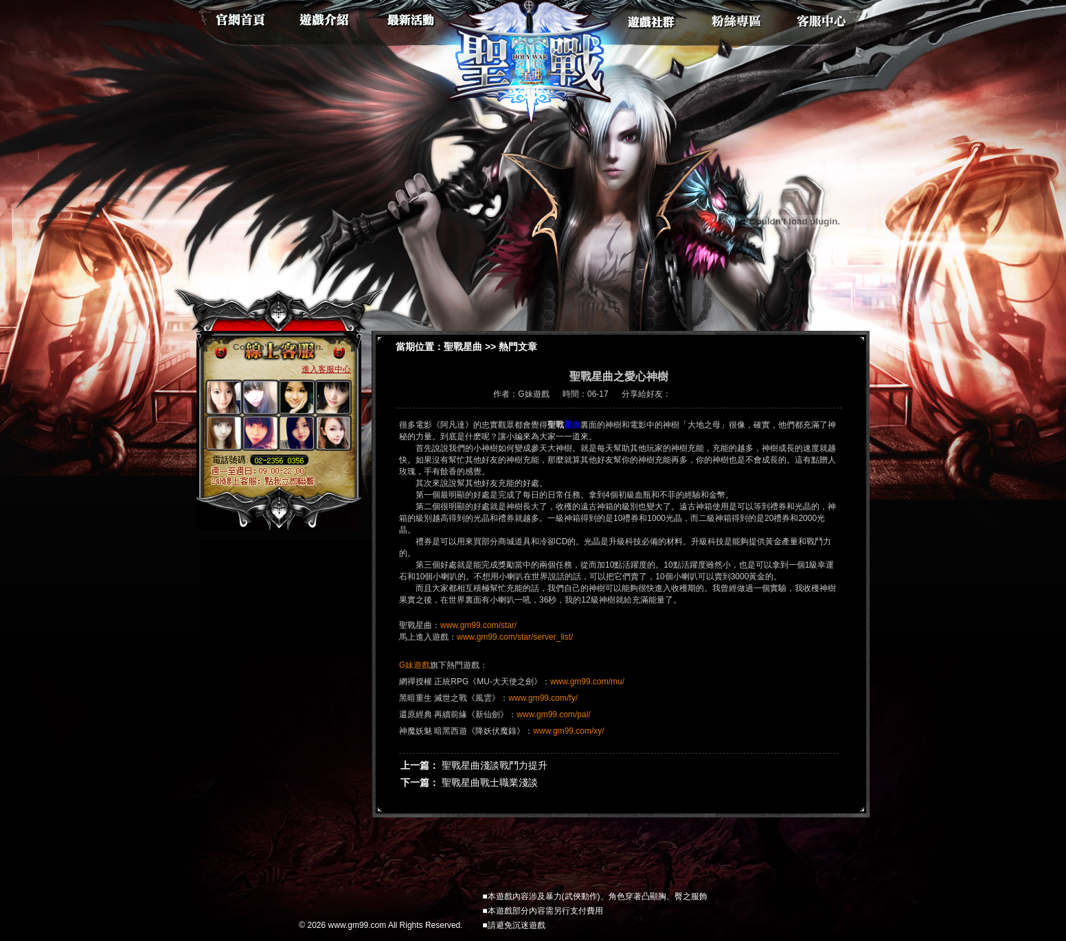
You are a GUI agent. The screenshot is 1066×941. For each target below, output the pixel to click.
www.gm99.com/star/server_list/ (515, 637)
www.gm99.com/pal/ (553, 714)
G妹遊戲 (414, 665)
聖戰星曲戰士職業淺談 (490, 782)
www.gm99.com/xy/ (568, 731)
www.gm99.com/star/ (478, 625)
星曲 (572, 425)
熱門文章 (518, 346)
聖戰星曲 (463, 346)
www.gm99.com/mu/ (587, 681)
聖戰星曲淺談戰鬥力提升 (494, 765)
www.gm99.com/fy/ (543, 698)
